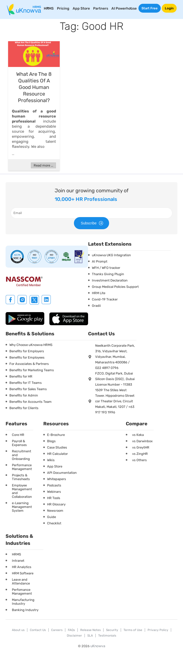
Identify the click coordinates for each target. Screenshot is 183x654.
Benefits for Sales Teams (28, 389)
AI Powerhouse (124, 8)
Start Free (149, 8)
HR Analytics (21, 567)
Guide (51, 517)
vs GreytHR (140, 447)
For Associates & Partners (29, 364)
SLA (90, 635)
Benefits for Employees (27, 357)
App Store (81, 8)
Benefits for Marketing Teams (31, 370)
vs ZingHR (140, 454)
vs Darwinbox (142, 441)
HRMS (16, 554)
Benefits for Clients (23, 408)
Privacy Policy (158, 630)
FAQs (71, 630)
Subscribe (93, 223)
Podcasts (54, 485)
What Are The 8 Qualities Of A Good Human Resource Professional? (34, 87)
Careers (57, 630)
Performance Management (22, 467)
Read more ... (43, 165)
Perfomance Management (22, 591)
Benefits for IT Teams (25, 383)
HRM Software (22, 573)
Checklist (54, 523)
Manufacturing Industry (23, 601)
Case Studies (57, 447)
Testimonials (107, 635)
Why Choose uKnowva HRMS (30, 345)
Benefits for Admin (23, 395)
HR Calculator (57, 454)
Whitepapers (56, 479)
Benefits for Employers (26, 351)
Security (112, 630)
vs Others (139, 460)
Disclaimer (74, 635)
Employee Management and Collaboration (22, 491)
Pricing (63, 8)
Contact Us (38, 630)
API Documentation (62, 473)
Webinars (54, 492)
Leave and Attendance (21, 581)
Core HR (18, 435)
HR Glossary (56, 504)
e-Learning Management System (22, 506)
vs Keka (138, 435)
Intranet (18, 561)
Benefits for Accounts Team (30, 402)
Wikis (51, 460)
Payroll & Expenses (19, 443)
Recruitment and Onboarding (21, 455)
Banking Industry (25, 610)
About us (18, 630)
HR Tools (53, 498)
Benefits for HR (20, 376)
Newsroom (55, 510)
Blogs (51, 441)
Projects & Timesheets (21, 477)
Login (169, 8)
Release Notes (90, 630)
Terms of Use (133, 630)
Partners (100, 8)
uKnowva (97, 646)
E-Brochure (56, 435)
